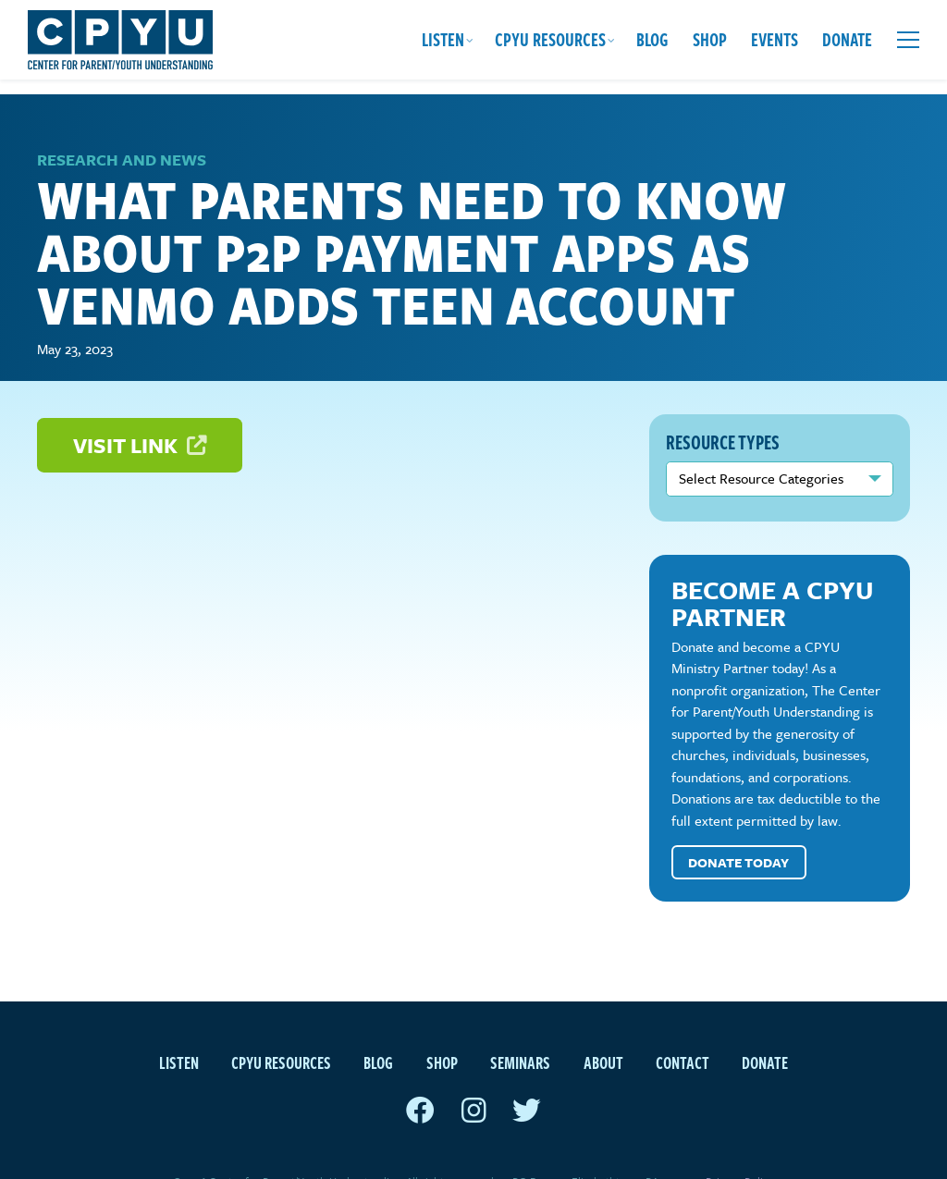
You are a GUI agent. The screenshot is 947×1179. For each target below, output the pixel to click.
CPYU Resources (550, 39)
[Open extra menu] (908, 39)
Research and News (121, 125)
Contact (682, 1027)
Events (774, 39)
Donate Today (738, 828)
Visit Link (139, 411)
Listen (443, 39)
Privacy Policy (740, 1146)
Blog (652, 39)
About (603, 1027)
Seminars (520, 1027)
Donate (847, 39)
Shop (710, 39)
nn (779, 444)
